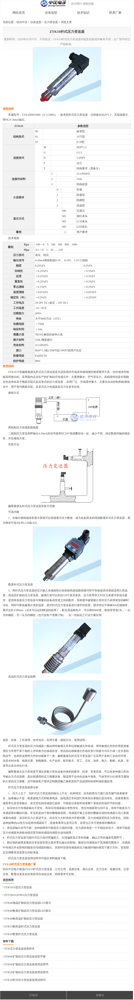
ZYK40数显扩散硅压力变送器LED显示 (27, 910)
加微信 (100, 995)
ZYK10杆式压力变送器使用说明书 (25, 979)
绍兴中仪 (21, 22)
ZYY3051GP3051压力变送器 (21, 895)
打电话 (33, 995)
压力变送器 (51, 22)
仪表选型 (51, 12)
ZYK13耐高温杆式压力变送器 (22, 926)
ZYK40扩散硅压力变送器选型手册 (25, 956)
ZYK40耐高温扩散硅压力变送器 (23, 918)
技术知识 (83, 12)
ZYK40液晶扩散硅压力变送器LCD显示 (27, 902)
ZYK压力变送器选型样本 (19, 948)
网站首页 (19, 12)
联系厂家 (115, 12)
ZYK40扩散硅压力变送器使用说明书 (26, 964)
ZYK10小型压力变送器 (18, 887)
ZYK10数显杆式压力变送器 (20, 934)
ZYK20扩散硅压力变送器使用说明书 (26, 972)
